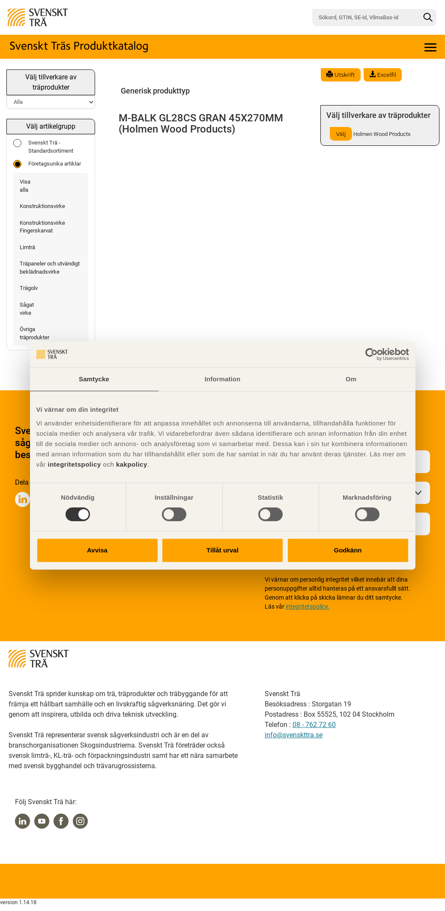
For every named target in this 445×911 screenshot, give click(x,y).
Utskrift (340, 74)
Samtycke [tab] (94, 379)
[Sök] (427, 17)
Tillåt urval (222, 550)
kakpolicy (131, 464)
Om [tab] (351, 379)
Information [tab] (223, 379)
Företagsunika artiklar (47, 164)
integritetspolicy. (307, 606)
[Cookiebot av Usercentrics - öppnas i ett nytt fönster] (371, 354)
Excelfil (382, 74)
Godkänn (347, 550)
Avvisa (97, 550)
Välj (341, 133)
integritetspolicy (73, 464)
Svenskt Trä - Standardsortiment (43, 146)
